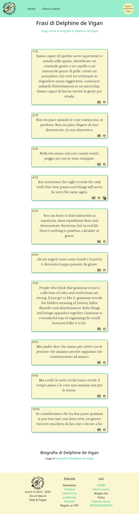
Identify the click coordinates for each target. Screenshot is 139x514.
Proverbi (69, 501)
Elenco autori (51, 9)
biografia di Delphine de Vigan (75, 458)
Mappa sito (101, 493)
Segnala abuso (101, 501)
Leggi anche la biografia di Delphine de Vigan (69, 31)
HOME (101, 485)
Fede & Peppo (38, 500)
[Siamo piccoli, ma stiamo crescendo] (128, 9)
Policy (101, 497)
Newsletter (69, 485)
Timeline (69, 489)
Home (32, 9)
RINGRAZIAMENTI (101, 505)
